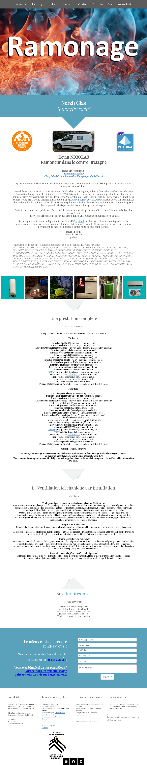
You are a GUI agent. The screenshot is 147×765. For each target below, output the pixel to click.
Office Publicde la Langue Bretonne (53, 713)
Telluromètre (74, 374)
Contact (45, 727)
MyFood (80, 221)
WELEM (93, 199)
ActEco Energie (78, 199)
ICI (99, 721)
